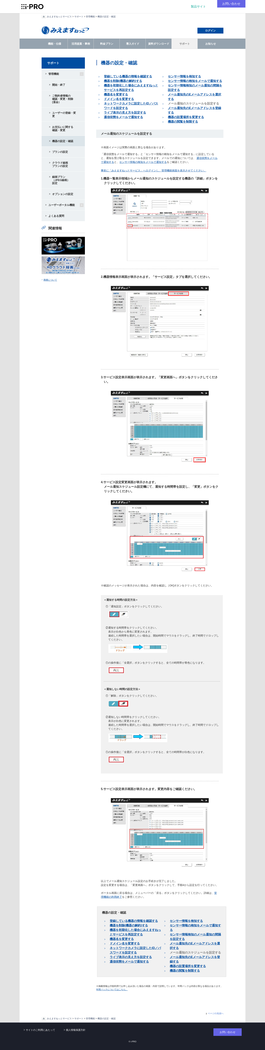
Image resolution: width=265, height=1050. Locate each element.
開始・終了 (58, 84)
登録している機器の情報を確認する (128, 76)
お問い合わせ (231, 3)
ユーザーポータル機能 (61, 204)
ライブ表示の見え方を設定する (125, 112)
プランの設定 (60, 151)
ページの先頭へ (216, 1013)
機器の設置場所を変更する (186, 117)
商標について (50, 280)
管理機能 (90, 16)
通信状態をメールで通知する (123, 117)
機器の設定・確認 (106, 16)
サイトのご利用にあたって (40, 1030)
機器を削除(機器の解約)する (123, 81)
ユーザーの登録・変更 (64, 114)
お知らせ (210, 43)
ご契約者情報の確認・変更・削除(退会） (62, 99)
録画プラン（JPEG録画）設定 (61, 180)
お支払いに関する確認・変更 (62, 128)
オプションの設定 (62, 194)
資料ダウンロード (158, 43)
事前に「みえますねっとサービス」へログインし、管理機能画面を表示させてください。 (153, 170)
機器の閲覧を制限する (183, 121)
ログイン (210, 30)
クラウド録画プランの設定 (60, 164)
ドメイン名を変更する (119, 99)
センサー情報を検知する (184, 76)
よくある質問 (56, 215)
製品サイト (198, 6)
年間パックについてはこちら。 (112, 989)
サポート (78, 16)
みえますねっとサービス (59, 16)
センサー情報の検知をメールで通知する (195, 81)
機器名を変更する (116, 94)
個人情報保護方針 (75, 1030)
